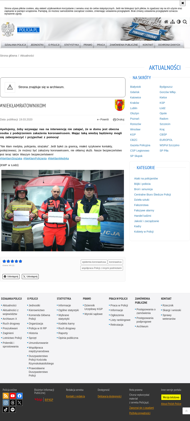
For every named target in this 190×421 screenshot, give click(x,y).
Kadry (137, 226)
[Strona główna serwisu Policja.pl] (166, 21)
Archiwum (142, 326)
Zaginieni (8, 333)
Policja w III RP (38, 328)
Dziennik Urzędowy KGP (93, 307)
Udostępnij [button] (11, 276)
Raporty (63, 333)
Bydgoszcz (166, 86)
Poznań (134, 118)
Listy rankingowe (120, 319)
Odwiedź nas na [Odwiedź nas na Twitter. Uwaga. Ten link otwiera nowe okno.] (19, 403)
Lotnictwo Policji (12, 337)
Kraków (134, 102)
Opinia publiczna (68, 337)
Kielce (163, 97)
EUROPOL (166, 139)
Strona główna (8, 55)
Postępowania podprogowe (145, 319)
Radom (164, 118)
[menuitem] (15, 44)
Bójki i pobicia (142, 183)
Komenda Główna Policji (39, 317)
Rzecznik (168, 305)
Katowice (135, 97)
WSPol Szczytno (169, 145)
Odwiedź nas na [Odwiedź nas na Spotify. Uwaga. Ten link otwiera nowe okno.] (13, 409)
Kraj (162, 129)
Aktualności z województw (10, 312)
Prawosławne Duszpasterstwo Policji (38, 372)
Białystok (135, 86)
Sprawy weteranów (169, 317)
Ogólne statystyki (68, 310)
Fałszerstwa (141, 205)
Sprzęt (32, 337)
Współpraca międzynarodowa (39, 349)
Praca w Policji (118, 299)
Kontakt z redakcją (75, 396)
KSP (162, 102)
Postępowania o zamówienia (146, 311)
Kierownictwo (36, 310)
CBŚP (163, 134)
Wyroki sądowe (93, 314)
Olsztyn (134, 113)
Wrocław (135, 129)
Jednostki (34, 305)
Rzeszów (135, 124)
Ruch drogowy (11, 323)
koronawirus (115, 262)
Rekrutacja (117, 324)
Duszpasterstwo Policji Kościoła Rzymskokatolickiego (41, 359)
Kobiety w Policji (143, 231)
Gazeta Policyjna (140, 145)
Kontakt (166, 299)
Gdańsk (134, 92)
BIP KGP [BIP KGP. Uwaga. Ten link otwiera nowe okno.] (49, 400)
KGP (133, 134)
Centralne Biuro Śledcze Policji (152, 194)
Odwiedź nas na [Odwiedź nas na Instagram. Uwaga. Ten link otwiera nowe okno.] (6, 403)
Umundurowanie (38, 342)
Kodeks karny (66, 323)
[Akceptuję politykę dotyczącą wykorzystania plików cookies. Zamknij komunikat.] (183, 3)
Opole (163, 113)
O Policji (32, 299)
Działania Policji (11, 299)
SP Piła (164, 150)
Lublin (133, 108)
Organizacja (36, 323)
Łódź (162, 108)
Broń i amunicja (143, 189)
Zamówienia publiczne (142, 301)
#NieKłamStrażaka (11, 158)
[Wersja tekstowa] (179, 21)
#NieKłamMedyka (58, 158)
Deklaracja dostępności (109, 396)
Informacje (64, 305)
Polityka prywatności (139, 413)
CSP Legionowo (139, 150)
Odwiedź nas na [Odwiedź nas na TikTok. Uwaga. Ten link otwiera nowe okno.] (6, 409)
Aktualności (27, 55)
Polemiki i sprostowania (11, 344)
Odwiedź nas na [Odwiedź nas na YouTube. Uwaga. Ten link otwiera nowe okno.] (13, 396)
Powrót (103, 119)
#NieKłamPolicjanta (35, 158)
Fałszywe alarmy (144, 210)
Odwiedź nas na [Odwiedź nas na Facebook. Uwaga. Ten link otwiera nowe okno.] (19, 396)
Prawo (87, 299)
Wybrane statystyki (64, 317)
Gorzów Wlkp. (168, 92)
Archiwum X (10, 318)
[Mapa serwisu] (172, 21)
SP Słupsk (136, 155)
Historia (33, 333)
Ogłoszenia (117, 315)
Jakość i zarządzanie (146, 221)
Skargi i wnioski (172, 310)
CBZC (133, 139)
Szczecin (165, 124)
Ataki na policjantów (146, 178)
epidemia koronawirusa (94, 262)
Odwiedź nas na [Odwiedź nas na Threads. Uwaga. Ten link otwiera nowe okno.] (13, 403)
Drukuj (118, 119)
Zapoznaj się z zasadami (141, 408)
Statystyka (64, 299)
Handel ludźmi (142, 215)
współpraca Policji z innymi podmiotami (102, 268)
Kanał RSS (6, 396)
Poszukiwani (10, 328)
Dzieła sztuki (141, 199)
